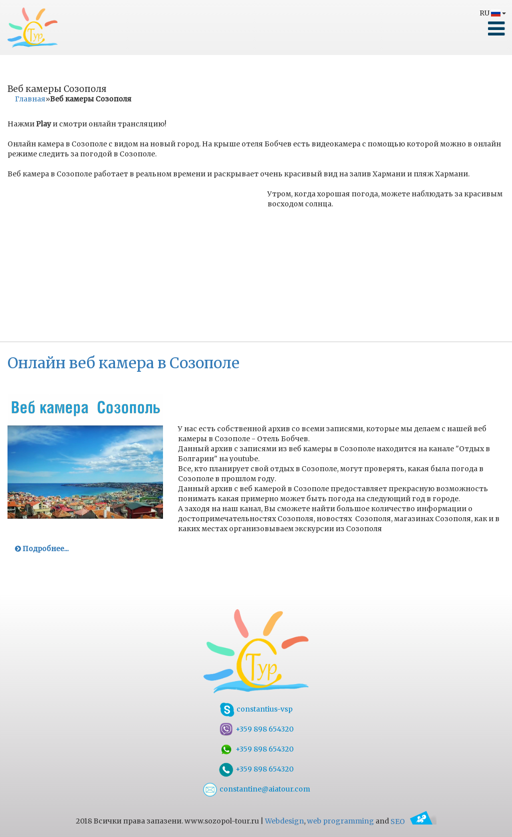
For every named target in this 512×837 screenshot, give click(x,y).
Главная (30, 98)
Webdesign (284, 821)
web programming (340, 821)
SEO (413, 821)
